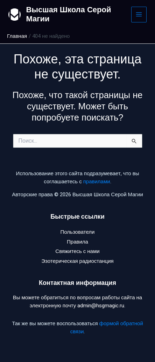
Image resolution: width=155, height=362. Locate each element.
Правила (77, 242)
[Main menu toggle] (139, 14)
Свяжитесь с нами (77, 251)
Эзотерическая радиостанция (77, 261)
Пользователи (78, 232)
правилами (96, 181)
